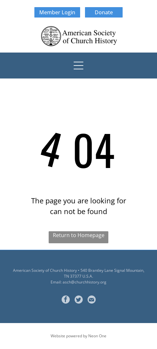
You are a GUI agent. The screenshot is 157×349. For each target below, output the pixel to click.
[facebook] (66, 300)
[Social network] (79, 300)
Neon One (97, 336)
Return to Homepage (78, 235)
